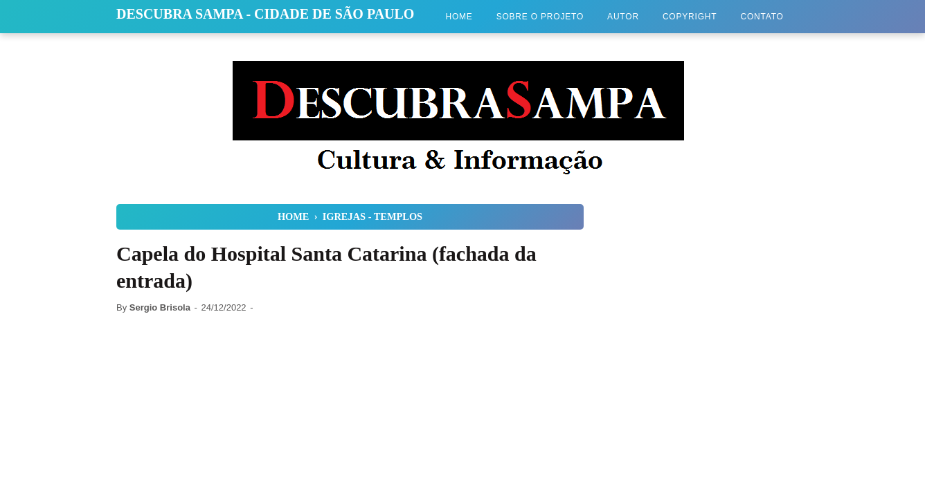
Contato (761, 16)
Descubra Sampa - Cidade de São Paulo (265, 13)
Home (458, 16)
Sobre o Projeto (540, 16)
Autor (623, 16)
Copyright (690, 16)
